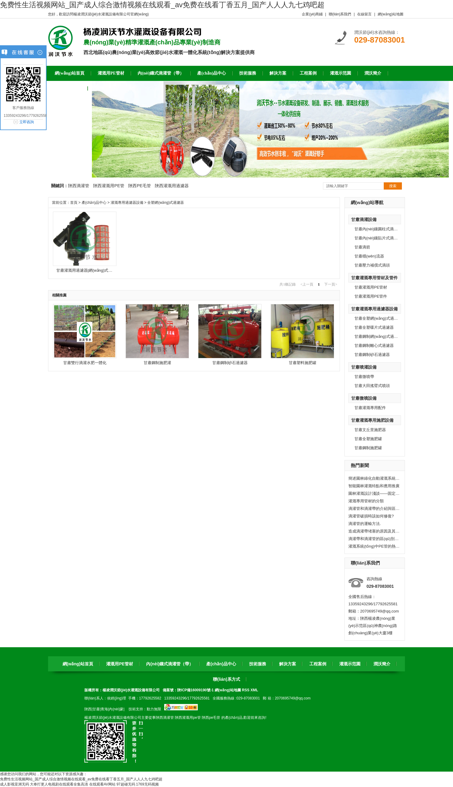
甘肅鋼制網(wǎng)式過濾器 (378, 336)
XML (254, 690)
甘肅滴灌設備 (363, 219)
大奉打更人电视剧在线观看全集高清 (59, 784)
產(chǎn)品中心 (94, 202)
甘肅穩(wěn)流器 (369, 256)
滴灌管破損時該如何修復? (371, 516)
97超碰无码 (125, 784)
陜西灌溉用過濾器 (172, 185)
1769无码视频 (147, 784)
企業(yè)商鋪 (312, 14)
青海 (104, 709)
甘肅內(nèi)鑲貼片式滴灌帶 (378, 238)
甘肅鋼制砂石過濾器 (372, 354)
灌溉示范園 (349, 663)
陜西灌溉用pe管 (187, 717)
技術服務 (257, 663)
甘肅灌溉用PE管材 (370, 287)
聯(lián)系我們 (340, 14)
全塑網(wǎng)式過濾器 (165, 202)
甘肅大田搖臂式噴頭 (372, 385)
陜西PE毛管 (139, 185)
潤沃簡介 (381, 663)
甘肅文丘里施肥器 (370, 429)
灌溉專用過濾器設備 (127, 202)
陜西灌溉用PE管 (108, 185)
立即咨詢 (26, 122)
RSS (246, 690)
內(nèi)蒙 (116, 709)
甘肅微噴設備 (363, 398)
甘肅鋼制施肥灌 (157, 362)
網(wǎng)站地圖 (390, 14)
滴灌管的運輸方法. (364, 523)
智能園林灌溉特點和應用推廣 (373, 486)
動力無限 (154, 709)
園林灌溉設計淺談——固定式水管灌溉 (374, 493)
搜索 (392, 186)
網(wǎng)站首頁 (78, 663)
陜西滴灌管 (78, 185)
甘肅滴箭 (362, 247)
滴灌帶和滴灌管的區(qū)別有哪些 (374, 538)
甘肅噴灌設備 (363, 367)
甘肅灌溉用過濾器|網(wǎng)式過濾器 (88, 270)
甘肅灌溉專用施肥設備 (372, 420)
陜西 (88, 709)
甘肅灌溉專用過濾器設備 (374, 308)
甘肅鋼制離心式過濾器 (374, 345)
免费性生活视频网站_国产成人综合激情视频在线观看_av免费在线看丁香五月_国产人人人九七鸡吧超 (162, 5)
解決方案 (287, 663)
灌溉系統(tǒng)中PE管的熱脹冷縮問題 (374, 546)
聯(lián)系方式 (226, 679)
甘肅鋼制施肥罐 (368, 448)
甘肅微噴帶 (364, 376)
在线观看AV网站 (102, 784)
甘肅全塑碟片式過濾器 (374, 327)
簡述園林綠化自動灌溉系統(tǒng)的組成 (374, 478)
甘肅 (96, 709)
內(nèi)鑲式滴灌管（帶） (169, 663)
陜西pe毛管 (211, 717)
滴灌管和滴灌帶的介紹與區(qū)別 (374, 508)
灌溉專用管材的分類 (366, 501)
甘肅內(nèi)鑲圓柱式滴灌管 (378, 229)
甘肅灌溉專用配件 (370, 407)
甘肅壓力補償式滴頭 (372, 265)
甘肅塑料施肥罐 (302, 362)
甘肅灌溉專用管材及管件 (374, 277)
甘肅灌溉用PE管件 (370, 296)
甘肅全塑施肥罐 (368, 439)
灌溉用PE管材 (119, 663)
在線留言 (364, 14)
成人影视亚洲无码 (14, 784)
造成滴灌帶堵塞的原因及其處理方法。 (374, 531)
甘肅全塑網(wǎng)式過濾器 (378, 318)
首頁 (73, 202)
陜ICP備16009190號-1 (195, 690)
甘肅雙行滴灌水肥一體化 (84, 362)
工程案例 (317, 663)
